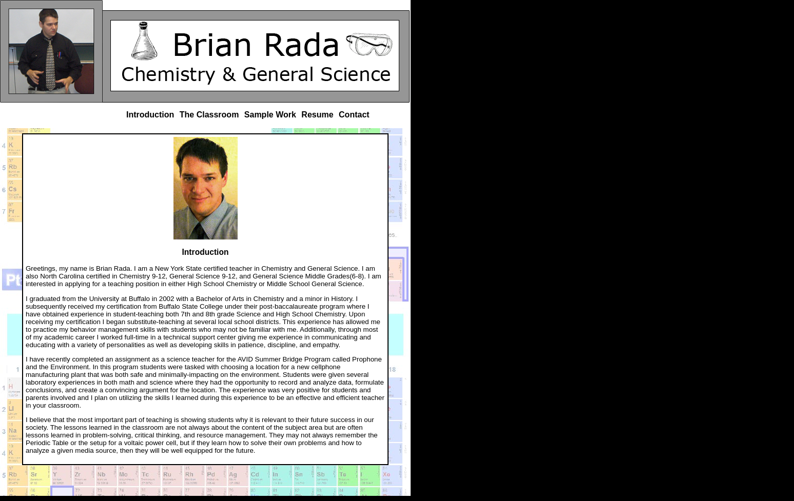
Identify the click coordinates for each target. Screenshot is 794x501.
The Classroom (209, 114)
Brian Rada (51, 51)
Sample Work (270, 114)
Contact (354, 114)
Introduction (150, 114)
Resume (317, 114)
